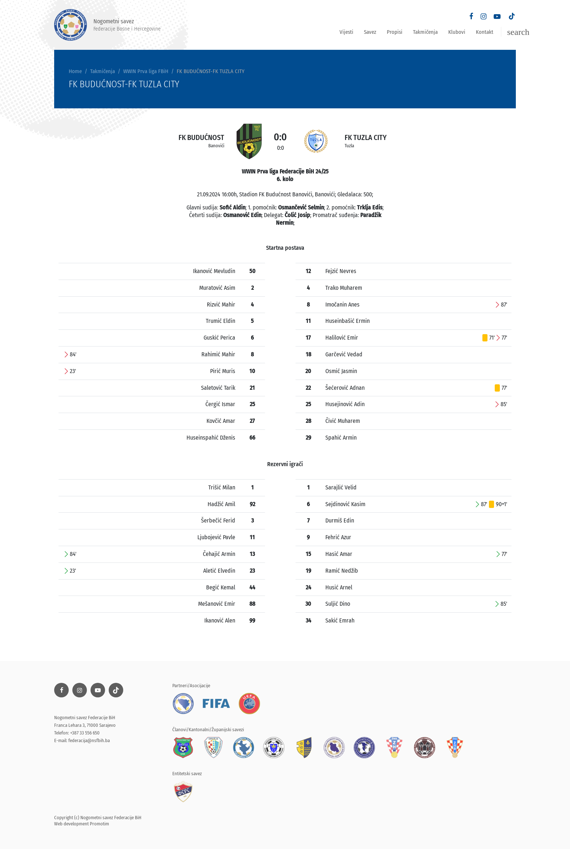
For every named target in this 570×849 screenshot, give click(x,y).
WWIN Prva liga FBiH (145, 71)
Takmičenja (425, 32)
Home (75, 71)
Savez (370, 32)
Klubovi (456, 32)
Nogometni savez (107, 25)
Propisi (394, 32)
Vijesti (346, 32)
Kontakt (484, 32)
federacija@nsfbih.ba (89, 740)
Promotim (99, 823)
